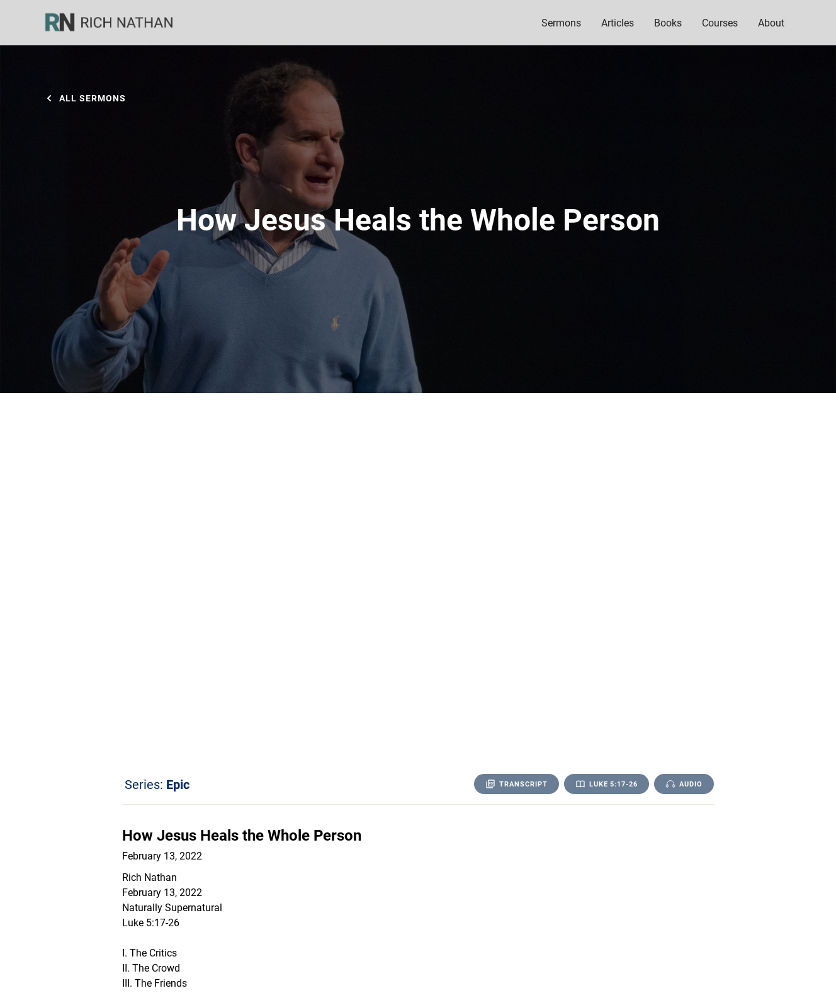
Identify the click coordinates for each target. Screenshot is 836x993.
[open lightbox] (684, 784)
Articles (617, 22)
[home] (117, 23)
